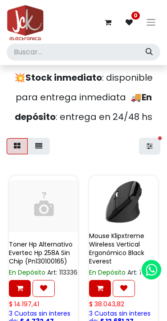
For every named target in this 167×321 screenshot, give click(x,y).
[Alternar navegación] (151, 22)
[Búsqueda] (149, 52)
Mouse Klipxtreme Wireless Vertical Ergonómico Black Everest (116, 248)
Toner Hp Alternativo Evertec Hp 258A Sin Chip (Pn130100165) (41, 253)
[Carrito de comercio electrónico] (108, 22)
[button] (20, 288)
